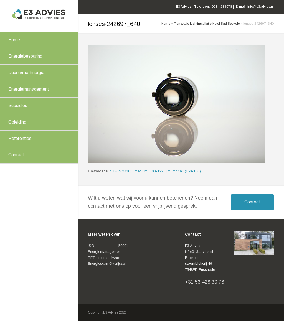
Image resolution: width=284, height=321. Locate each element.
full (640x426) (120, 171)
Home (165, 23)
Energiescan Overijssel (107, 263)
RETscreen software (104, 258)
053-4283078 (222, 7)
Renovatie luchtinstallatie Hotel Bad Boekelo (207, 23)
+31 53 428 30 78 (204, 282)
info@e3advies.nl (260, 7)
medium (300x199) (150, 171)
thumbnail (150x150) (184, 171)
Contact (252, 202)
